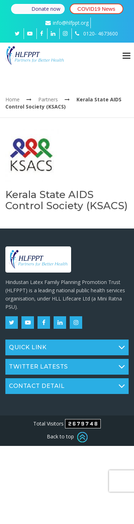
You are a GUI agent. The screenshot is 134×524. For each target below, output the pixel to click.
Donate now (45, 8)
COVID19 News (96, 9)
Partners (48, 99)
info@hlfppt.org (67, 22)
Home (12, 99)
